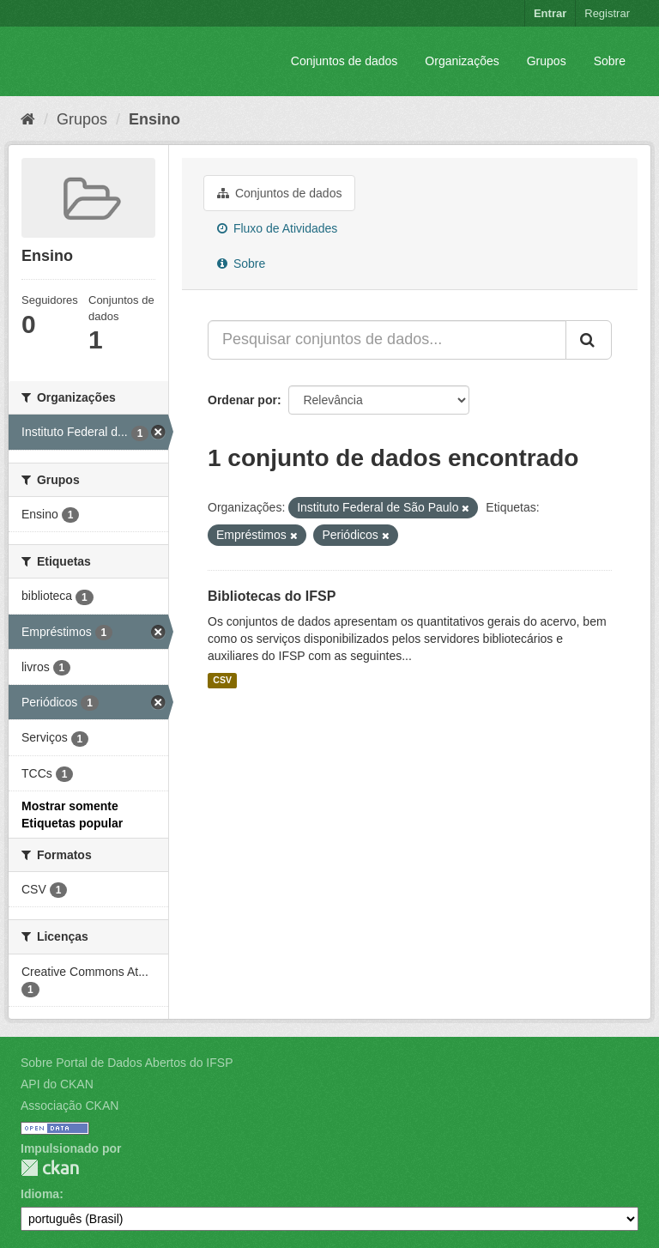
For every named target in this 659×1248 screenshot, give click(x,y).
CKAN (50, 1168)
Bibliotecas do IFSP (272, 596)
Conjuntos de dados (344, 61)
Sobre (610, 61)
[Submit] (588, 340)
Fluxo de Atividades (277, 228)
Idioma (40, 1194)
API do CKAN (57, 1084)
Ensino (154, 119)
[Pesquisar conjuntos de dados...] (387, 340)
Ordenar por (242, 400)
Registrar (607, 13)
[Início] (28, 119)
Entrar (550, 13)
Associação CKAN (69, 1105)
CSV (222, 680)
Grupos (546, 61)
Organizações (462, 61)
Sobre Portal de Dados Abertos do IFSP (127, 1062)
